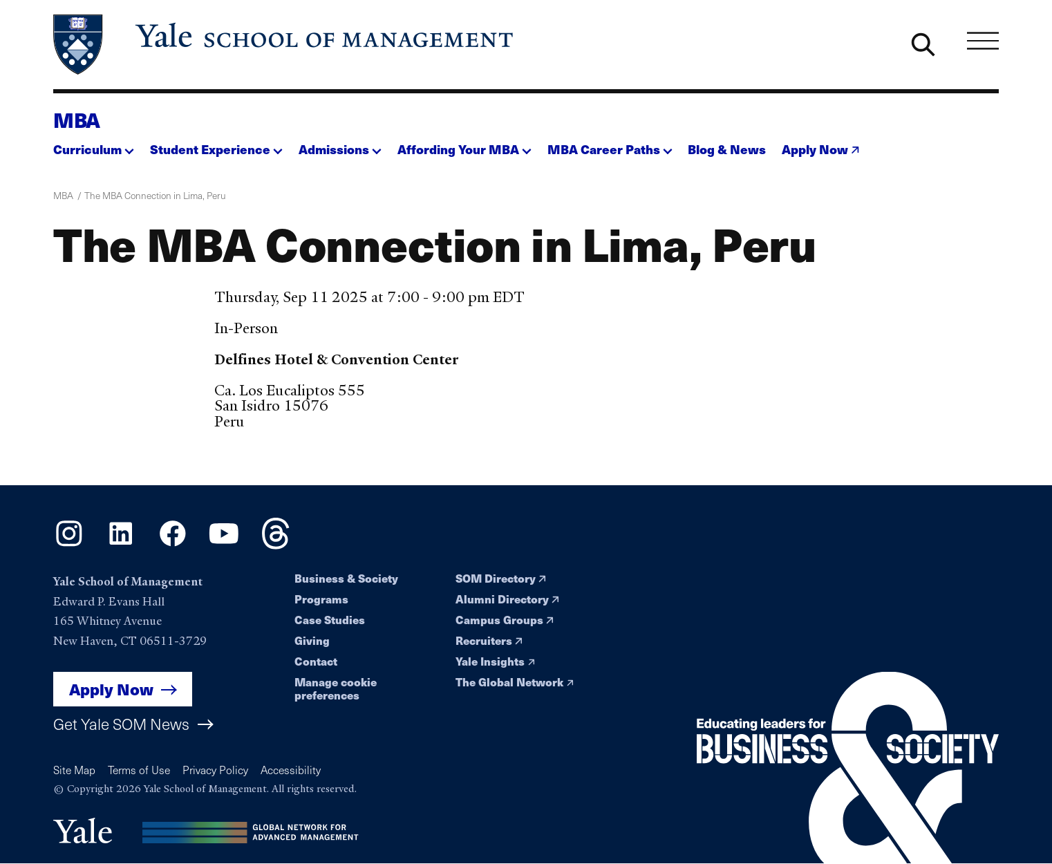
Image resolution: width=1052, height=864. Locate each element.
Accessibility (291, 769)
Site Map (74, 769)
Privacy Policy (215, 769)
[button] (93, 145)
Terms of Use (139, 769)
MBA (76, 119)
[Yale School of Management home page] (284, 45)
